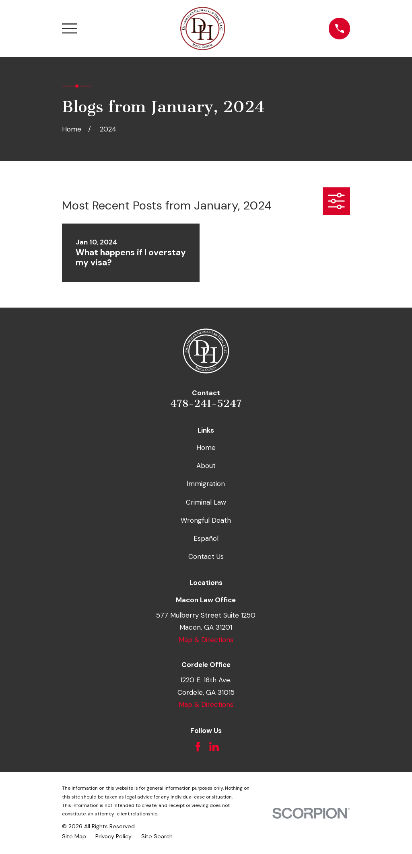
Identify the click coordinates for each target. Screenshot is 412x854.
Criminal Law (206, 502)
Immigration (206, 483)
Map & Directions (206, 639)
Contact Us (206, 556)
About (206, 465)
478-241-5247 (206, 403)
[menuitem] (74, 836)
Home (206, 447)
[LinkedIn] (214, 746)
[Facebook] (198, 746)
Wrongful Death (206, 520)
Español (206, 538)
